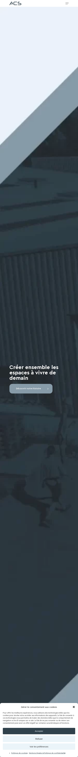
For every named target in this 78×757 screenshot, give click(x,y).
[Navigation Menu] (67, 3)
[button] (73, 707)
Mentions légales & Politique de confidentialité (47, 753)
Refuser (39, 739)
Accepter (39, 731)
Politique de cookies (19, 753)
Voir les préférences (39, 746)
